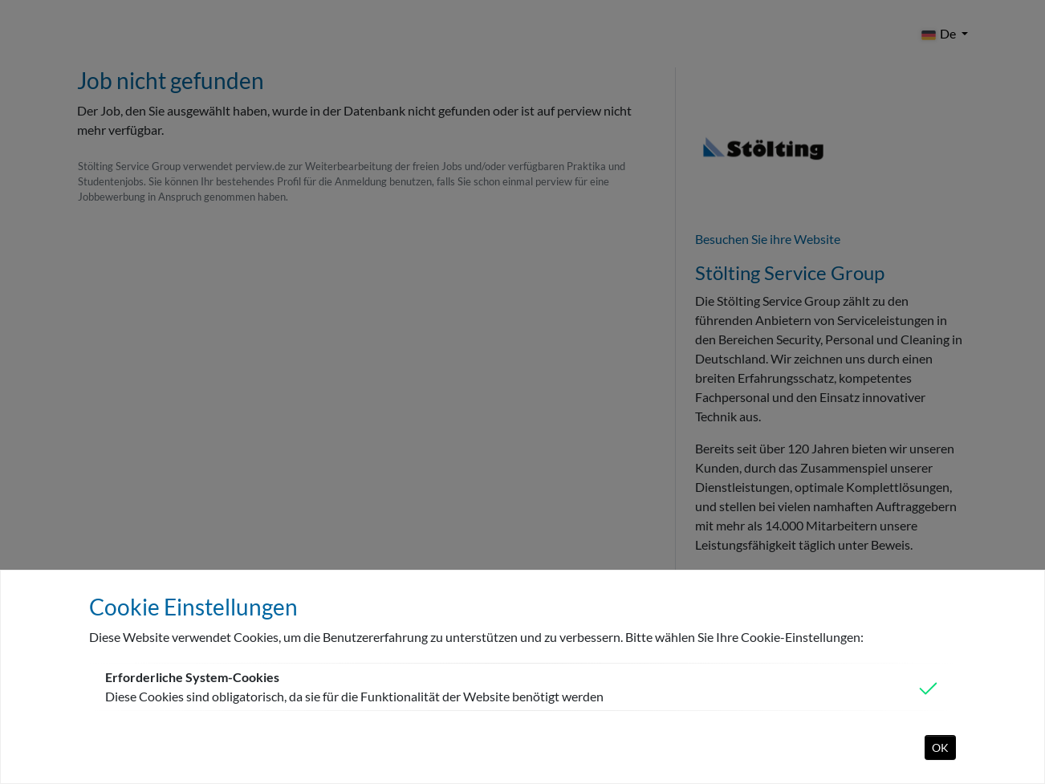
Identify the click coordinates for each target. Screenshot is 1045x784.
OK (940, 747)
